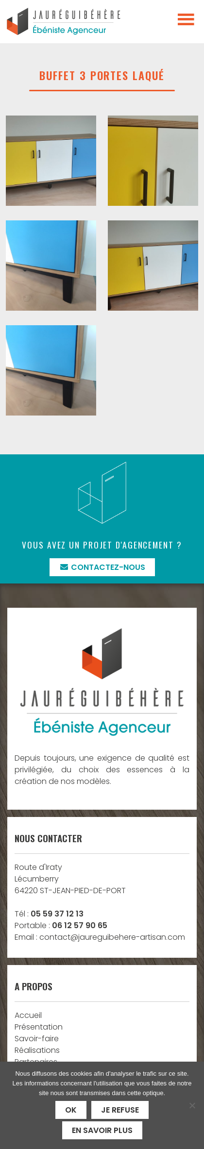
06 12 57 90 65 (79, 925)
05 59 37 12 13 (57, 913)
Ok (71, 1110)
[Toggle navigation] (186, 20)
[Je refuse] (192, 1105)
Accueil (28, 1015)
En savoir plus (102, 1130)
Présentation (39, 1026)
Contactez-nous (102, 567)
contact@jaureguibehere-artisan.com (112, 937)
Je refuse (120, 1110)
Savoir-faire (37, 1038)
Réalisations (37, 1050)
